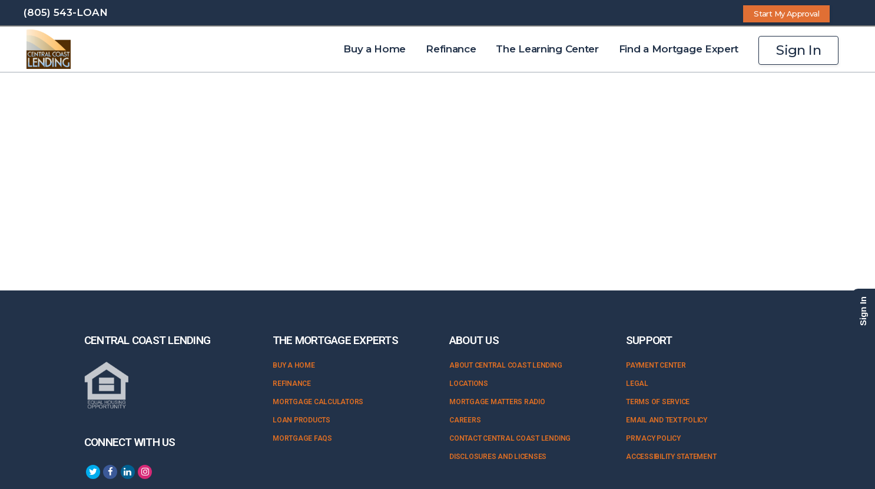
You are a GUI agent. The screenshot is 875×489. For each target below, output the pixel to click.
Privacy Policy (653, 438)
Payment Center (656, 365)
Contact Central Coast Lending (510, 438)
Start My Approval (786, 13)
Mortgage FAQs (302, 438)
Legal (637, 383)
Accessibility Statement (671, 456)
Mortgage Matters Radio (497, 402)
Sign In (798, 50)
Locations (468, 383)
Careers (464, 420)
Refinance (292, 383)
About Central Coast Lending (505, 365)
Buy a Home (294, 365)
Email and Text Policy (666, 420)
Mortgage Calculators (318, 402)
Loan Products (301, 420)
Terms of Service (658, 402)
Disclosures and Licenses (497, 456)
